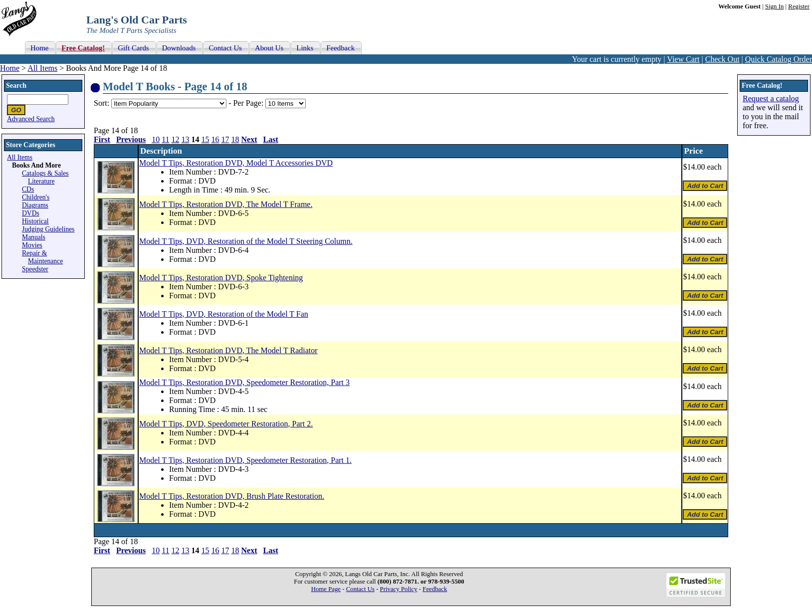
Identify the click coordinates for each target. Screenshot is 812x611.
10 (156, 139)
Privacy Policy (398, 589)
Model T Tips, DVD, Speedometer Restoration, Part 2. (226, 423)
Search (16, 85)
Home (9, 68)
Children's (35, 197)
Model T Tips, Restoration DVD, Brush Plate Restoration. (231, 496)
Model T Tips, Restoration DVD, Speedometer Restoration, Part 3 (244, 382)
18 (235, 139)
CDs (28, 189)
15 (205, 139)
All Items (42, 68)
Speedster (35, 269)
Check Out (722, 59)
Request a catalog (771, 98)
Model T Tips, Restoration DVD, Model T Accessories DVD (236, 163)
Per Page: (249, 103)
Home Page (326, 589)
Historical (35, 221)
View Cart (683, 59)
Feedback (434, 589)
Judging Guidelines (48, 229)
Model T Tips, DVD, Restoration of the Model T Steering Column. (246, 241)
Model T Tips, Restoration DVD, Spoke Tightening (221, 277)
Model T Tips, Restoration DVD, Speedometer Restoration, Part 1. (245, 460)
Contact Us (360, 589)
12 (176, 139)
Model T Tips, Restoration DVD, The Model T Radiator (228, 350)
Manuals (33, 237)
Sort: (101, 103)
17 (225, 139)
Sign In (774, 6)
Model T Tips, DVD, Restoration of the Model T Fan (223, 314)
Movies (32, 245)
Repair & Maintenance (42, 257)
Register (799, 6)
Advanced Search (31, 119)
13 (186, 139)
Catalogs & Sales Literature (45, 177)
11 (165, 139)
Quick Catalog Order (778, 59)
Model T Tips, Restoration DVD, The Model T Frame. (225, 204)
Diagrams (35, 205)
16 (215, 139)
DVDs (30, 213)
